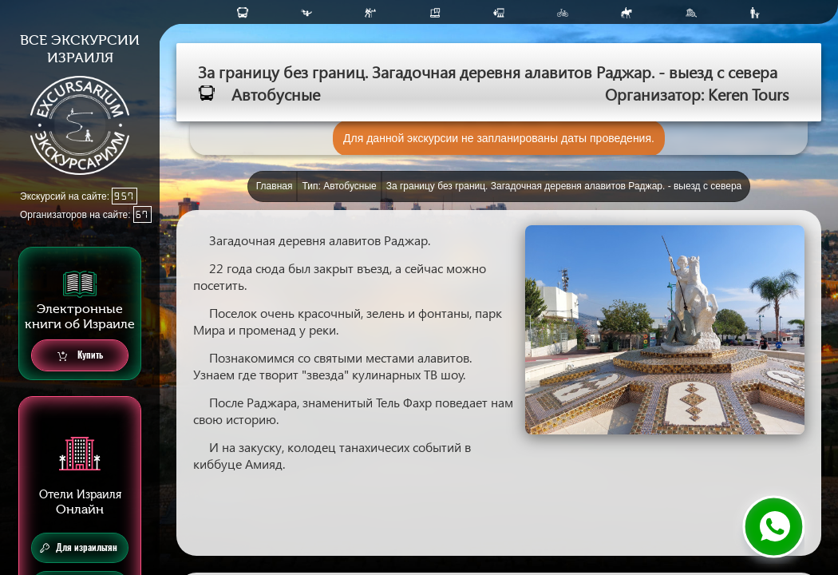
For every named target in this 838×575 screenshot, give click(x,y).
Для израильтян (78, 547)
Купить (80, 356)
